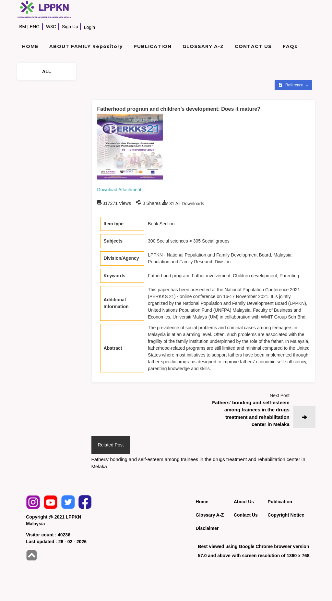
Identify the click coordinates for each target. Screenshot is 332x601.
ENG (35, 26)
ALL (46, 71)
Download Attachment (119, 189)
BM (22, 26)
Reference (291, 85)
